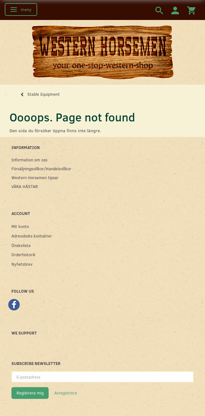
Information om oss (29, 159)
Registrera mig (30, 393)
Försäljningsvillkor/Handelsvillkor (41, 168)
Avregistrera (65, 393)
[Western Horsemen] (102, 52)
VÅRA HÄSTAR (24, 186)
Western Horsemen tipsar (34, 177)
